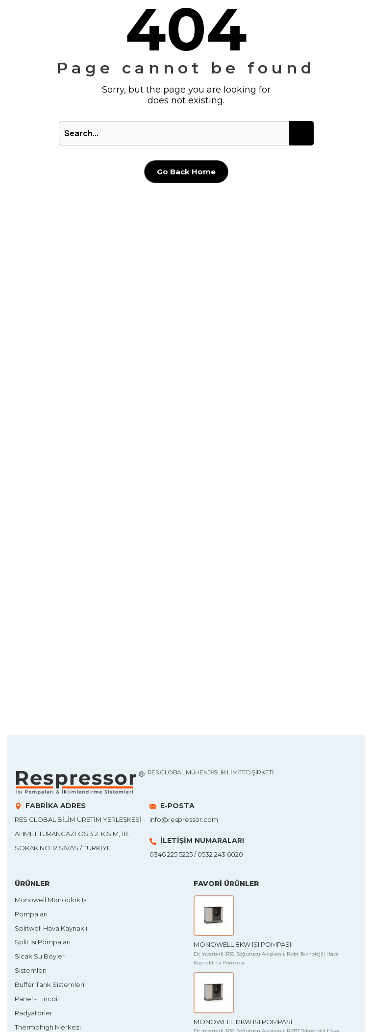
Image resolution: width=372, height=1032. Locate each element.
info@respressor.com (183, 819)
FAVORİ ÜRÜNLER (226, 883)
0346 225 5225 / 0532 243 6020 (196, 854)
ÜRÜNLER (32, 883)
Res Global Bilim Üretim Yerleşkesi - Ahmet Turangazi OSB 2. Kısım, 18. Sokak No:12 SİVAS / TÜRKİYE (80, 834)
